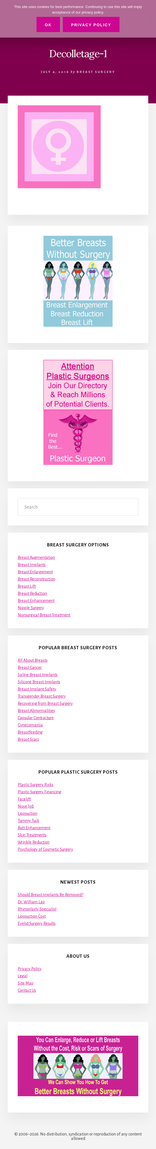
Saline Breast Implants (38, 674)
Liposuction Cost (32, 916)
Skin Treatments (32, 835)
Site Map (25, 983)
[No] (149, 19)
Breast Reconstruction (36, 579)
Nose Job (26, 806)
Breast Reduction (32, 593)
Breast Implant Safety (37, 689)
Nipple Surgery (31, 608)
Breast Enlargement (35, 572)
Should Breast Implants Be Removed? (50, 894)
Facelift (24, 799)
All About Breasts (33, 660)
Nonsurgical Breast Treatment (44, 615)
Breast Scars (28, 739)
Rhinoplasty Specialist (37, 909)
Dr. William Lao (31, 902)
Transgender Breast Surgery (42, 696)
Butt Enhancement (34, 828)
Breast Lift (27, 586)
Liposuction (27, 813)
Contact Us (27, 990)
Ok (48, 25)
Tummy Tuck (28, 820)
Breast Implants (32, 564)
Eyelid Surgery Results (37, 923)
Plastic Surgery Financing (39, 792)
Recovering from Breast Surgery (45, 703)
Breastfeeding (30, 732)
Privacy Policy (29, 969)
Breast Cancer (30, 667)
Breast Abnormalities (36, 710)
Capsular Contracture (36, 718)
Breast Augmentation (36, 557)
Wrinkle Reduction (34, 842)
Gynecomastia (30, 725)
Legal (22, 976)
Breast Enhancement (36, 600)
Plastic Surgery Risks (35, 784)
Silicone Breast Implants (39, 682)
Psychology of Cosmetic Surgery (45, 849)
